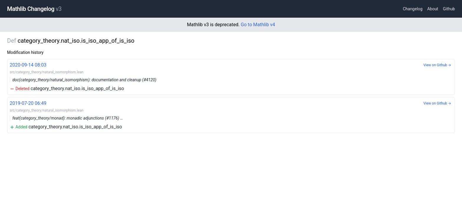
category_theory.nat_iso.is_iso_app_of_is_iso (231, 76)
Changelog (413, 8)
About (432, 8)
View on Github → (437, 65)
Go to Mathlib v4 (258, 24)
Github (449, 8)
